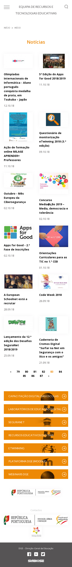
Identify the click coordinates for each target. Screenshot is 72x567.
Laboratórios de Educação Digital (34, 409)
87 (41, 375)
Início (7, 27)
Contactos (36, 510)
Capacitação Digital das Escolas (33, 396)
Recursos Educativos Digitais (31, 435)
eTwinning (16, 448)
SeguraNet (16, 422)
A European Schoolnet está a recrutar (15, 299)
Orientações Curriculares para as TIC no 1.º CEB (53, 257)
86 (32, 375)
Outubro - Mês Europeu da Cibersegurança (15, 198)
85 (24, 375)
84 (60, 371)
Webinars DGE (18, 474)
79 (18, 371)
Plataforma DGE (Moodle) (27, 461)
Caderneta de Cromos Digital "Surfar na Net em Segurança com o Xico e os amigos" (52, 348)
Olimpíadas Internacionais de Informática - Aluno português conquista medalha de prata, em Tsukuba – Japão (17, 86)
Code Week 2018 (50, 295)
